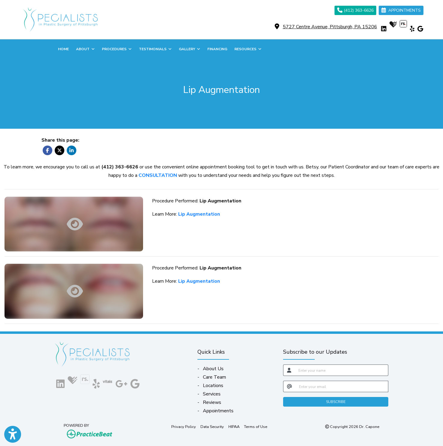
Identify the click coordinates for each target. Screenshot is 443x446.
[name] (341, 370)
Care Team (214, 377)
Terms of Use (255, 426)
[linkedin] (383, 29)
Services (212, 394)
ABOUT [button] (85, 49)
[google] (420, 29)
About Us (213, 368)
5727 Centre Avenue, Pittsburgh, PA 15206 (330, 26)
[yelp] (412, 29)
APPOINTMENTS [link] (401, 10)
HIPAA (234, 426)
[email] (341, 386)
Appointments (218, 411)
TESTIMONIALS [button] (155, 49)
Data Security (212, 426)
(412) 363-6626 (355, 10)
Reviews (212, 402)
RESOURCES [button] (247, 49)
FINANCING (217, 49)
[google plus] (121, 382)
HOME (63, 49)
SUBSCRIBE (336, 401)
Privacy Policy (183, 426)
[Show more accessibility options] (12, 435)
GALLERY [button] (189, 49)
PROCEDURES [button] (117, 49)
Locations (213, 385)
